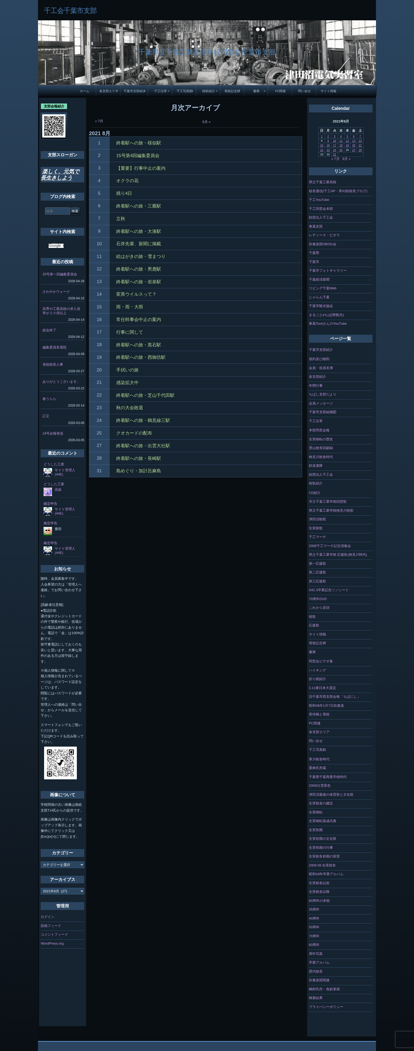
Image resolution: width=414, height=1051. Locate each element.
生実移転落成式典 (322, 821)
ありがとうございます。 (61, 382)
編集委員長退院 (55, 347)
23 (99, 407)
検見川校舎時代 (321, 457)
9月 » (206, 122)
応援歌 (314, 625)
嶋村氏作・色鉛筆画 (324, 989)
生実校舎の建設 (321, 803)
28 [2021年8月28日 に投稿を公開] (360, 150)
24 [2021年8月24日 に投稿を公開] (334, 150)
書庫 (256, 91)
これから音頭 (319, 608)
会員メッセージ (321, 403)
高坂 (58, 490)
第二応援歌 (317, 572)
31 (99, 470)
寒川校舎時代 (319, 759)
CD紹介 (315, 493)
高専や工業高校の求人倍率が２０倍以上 (61, 311)
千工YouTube (319, 200)
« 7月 (99, 121)
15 (99, 306)
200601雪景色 (320, 786)
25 (99, 433)
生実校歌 (316, 528)
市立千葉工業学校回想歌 (328, 501)
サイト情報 (328, 91)
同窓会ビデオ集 (321, 661)
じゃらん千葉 (319, 297)
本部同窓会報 (319, 430)
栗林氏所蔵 (317, 768)
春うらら (49, 399)
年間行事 (316, 386)
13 (99, 281)
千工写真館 (184, 91)
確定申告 (50, 504)
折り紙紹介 (317, 679)
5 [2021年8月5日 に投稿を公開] (347, 136)
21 (99, 382)
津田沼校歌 (317, 519)
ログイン (47, 917)
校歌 (312, 617)
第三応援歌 (317, 581)
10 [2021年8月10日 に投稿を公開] (334, 140)
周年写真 (316, 954)
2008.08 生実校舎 (322, 865)
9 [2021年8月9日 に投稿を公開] (328, 140)
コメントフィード (54, 934)
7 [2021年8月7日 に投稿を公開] (360, 136)
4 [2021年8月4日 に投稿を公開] (341, 136)
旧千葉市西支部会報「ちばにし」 (334, 697)
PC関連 (280, 91)
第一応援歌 (317, 563)
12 (99, 268)
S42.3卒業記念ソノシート (329, 590)
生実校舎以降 (319, 892)
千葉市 (314, 262)
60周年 (314, 945)
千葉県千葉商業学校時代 (328, 777)
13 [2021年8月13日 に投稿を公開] (353, 140)
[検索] (56, 246)
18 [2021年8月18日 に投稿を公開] (340, 145)
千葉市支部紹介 (135, 91)
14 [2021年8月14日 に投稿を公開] (360, 140)
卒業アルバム (319, 962)
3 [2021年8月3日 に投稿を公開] (334, 136)
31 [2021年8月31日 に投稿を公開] (334, 154)
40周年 (314, 918)
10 (99, 243)
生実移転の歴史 (321, 439)
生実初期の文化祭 (322, 839)
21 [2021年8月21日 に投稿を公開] (360, 145)
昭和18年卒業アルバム (326, 874)
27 (99, 445)
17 (99, 331)
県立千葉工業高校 (322, 182)
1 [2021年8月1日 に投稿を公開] (321, 136)
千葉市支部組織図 (322, 412)
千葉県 (314, 253)
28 (99, 458)
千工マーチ (317, 537)
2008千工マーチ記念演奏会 (330, 546)
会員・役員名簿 (321, 368)
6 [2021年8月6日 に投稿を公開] (354, 136)
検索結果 (316, 998)
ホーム (84, 91)
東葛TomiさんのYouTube (328, 324)
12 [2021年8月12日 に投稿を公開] (347, 140)
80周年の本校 (319, 901)
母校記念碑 (232, 91)
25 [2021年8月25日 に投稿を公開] (340, 150)
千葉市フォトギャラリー (328, 270)
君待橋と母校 (319, 714)
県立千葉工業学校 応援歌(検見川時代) (338, 555)
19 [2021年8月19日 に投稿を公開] (347, 145)
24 (99, 420)
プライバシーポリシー (326, 1007)
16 (99, 319)
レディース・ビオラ (324, 235)
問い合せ (304, 91)
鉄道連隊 (316, 466)
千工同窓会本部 (321, 209)
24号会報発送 (53, 433)
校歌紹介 (208, 91)
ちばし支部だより (322, 394)
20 (99, 370)
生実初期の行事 (321, 848)
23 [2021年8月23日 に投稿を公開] (328, 150)
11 (99, 256)
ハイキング (317, 670)
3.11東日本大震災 (322, 688)
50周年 (314, 927)
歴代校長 (316, 971)
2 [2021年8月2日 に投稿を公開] (328, 136)
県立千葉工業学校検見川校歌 (331, 510)
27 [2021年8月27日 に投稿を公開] (353, 150)
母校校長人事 (53, 364)
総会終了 (49, 330)
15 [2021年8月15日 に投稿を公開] (321, 145)
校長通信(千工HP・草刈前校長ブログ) (338, 191)
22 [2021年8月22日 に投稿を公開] (321, 150)
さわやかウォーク (56, 292)
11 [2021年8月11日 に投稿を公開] (340, 140)
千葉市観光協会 (321, 306)
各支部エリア (108, 91)
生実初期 (316, 830)
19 (99, 357)
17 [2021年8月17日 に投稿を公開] (334, 145)
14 (99, 294)
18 (99, 344)
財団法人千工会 (321, 217)
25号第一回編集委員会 (60, 274)
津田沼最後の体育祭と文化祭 (331, 795)
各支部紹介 (317, 377)
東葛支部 (316, 226)
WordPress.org (52, 943)
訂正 (46, 416)
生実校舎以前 (319, 883)
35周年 (314, 909)
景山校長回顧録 (321, 448)
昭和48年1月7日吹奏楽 (326, 706)
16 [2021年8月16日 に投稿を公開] (328, 145)
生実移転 (316, 812)
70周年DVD (318, 599)
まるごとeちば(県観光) (326, 315)
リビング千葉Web (323, 288)
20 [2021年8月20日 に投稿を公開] (353, 145)
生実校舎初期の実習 (324, 856)
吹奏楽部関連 (319, 980)
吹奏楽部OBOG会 (322, 244)
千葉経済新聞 (319, 279)
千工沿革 (160, 91)
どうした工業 (54, 464)
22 (99, 395)
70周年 (314, 936)
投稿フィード (51, 926)
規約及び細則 (319, 359)
